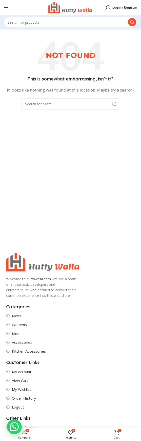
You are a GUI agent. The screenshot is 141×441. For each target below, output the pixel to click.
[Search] (70, 22)
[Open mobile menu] (6, 7)
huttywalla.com (39, 279)
